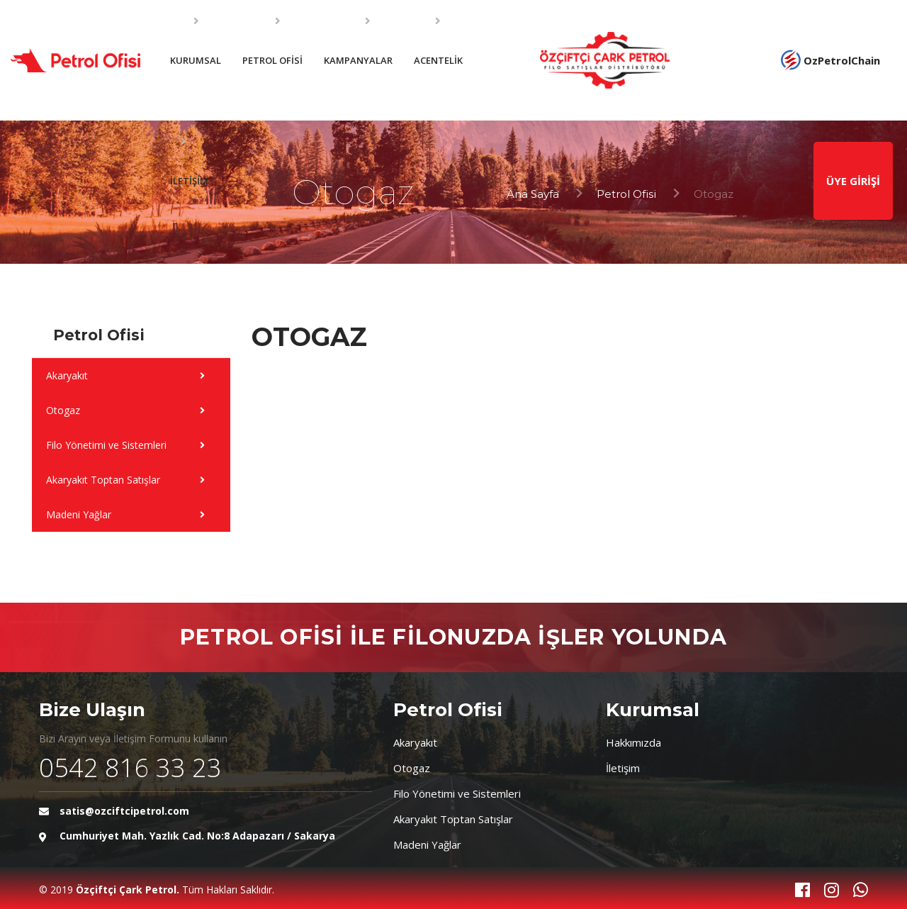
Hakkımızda (633, 742)
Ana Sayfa (533, 194)
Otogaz (411, 768)
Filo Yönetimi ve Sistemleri (457, 793)
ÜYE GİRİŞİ (853, 181)
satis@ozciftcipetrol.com (124, 811)
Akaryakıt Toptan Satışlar (453, 819)
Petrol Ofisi (626, 194)
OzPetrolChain (830, 60)
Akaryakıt (415, 742)
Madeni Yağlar (427, 844)
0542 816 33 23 (130, 767)
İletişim (623, 768)
